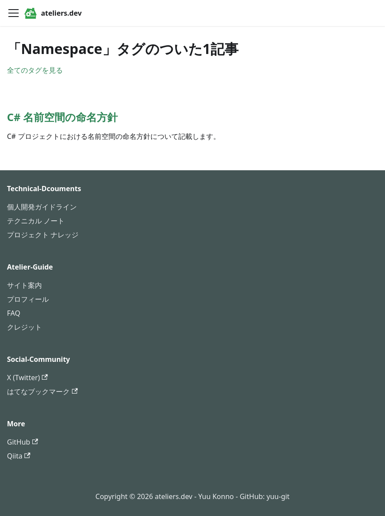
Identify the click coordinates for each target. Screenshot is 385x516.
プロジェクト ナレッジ (42, 234)
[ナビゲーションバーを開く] (13, 13)
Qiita (19, 456)
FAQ (13, 313)
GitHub (22, 442)
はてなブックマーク (42, 391)
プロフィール (28, 299)
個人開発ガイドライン (42, 207)
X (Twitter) (27, 377)
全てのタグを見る (35, 70)
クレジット (24, 327)
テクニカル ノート (36, 221)
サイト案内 (24, 285)
